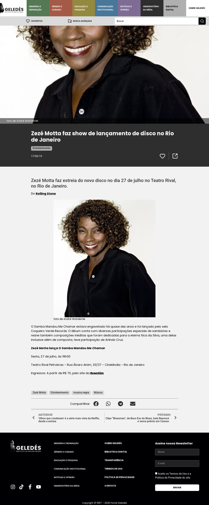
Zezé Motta (39, 392)
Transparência (114, 460)
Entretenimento (41, 147)
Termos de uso (113, 468)
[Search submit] (202, 21)
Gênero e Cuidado (57, 8)
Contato (110, 485)
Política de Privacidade (119, 477)
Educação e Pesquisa (81, 8)
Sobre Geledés (197, 8)
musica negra (81, 392)
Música (98, 392)
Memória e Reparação (35, 8)
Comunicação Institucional (105, 8)
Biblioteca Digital (172, 8)
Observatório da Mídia (151, 8)
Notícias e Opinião (126, 8)
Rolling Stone (46, 193)
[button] (96, 403)
